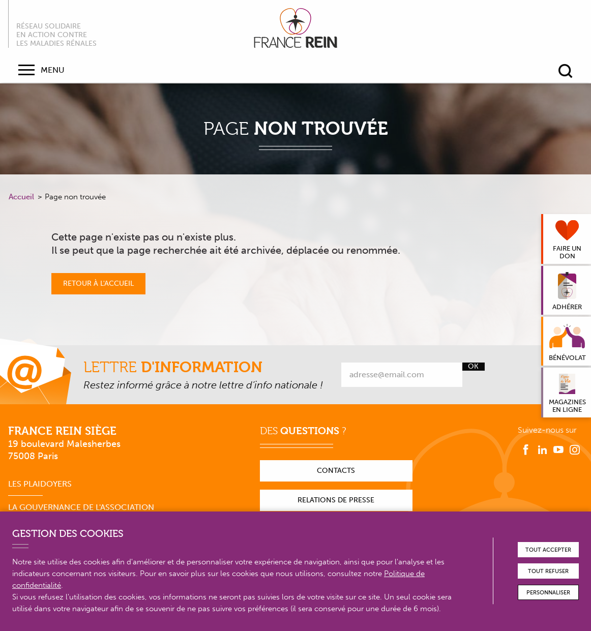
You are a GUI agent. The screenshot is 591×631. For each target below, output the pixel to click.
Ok (473, 367)
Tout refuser (548, 571)
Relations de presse (336, 500)
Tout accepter (548, 550)
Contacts (336, 470)
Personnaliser (548, 592)
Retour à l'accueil (98, 283)
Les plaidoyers (40, 484)
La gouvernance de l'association (81, 507)
